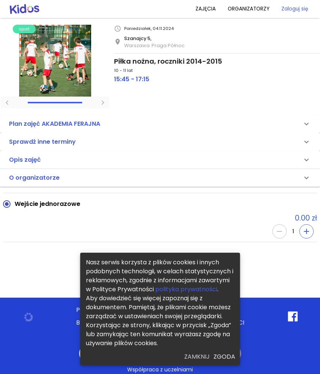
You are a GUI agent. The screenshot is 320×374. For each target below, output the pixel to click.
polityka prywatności (186, 289)
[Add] (306, 231)
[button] (160, 124)
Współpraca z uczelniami (160, 369)
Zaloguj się (294, 8)
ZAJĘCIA (205, 8)
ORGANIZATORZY (248, 8)
